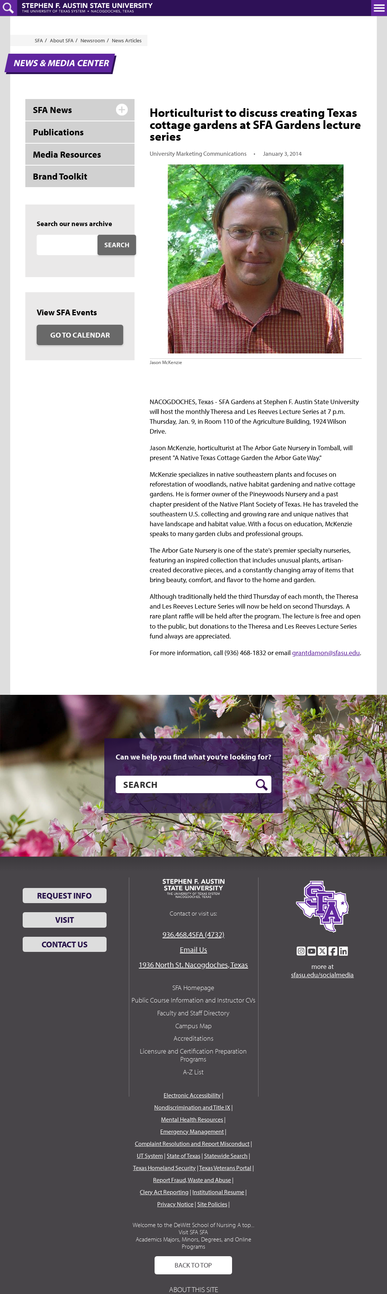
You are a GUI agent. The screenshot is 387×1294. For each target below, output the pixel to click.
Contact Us (65, 944)
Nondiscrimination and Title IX (192, 1107)
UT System (150, 1155)
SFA (39, 40)
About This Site (193, 1289)
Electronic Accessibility (192, 1095)
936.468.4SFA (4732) (193, 934)
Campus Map (193, 1025)
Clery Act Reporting (164, 1192)
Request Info (64, 895)
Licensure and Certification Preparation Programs (193, 1055)
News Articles (127, 40)
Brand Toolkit (60, 176)
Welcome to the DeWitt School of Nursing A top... (193, 1225)
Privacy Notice (175, 1204)
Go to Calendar (80, 334)
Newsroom (92, 40)
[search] (193, 784)
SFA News (52, 109)
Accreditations (193, 1038)
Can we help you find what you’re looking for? (193, 756)
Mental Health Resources (192, 1119)
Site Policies (212, 1204)
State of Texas (183, 1155)
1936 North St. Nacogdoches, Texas (193, 964)
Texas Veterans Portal (225, 1168)
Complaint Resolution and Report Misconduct (192, 1143)
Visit (64, 919)
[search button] (262, 785)
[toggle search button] (8, 8)
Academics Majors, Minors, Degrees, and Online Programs (193, 1242)
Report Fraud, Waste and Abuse (192, 1180)
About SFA (62, 40)
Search (116, 244)
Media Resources (67, 154)
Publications (58, 132)
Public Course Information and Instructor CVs (193, 1000)
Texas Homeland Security (164, 1168)
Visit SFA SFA (193, 1232)
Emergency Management (192, 1131)
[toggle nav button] (379, 8)
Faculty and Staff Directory (193, 1013)
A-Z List (193, 1072)
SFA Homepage (193, 987)
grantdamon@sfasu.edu (326, 652)
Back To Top (193, 1265)
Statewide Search (226, 1155)
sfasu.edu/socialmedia (322, 975)
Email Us (193, 949)
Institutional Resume (218, 1192)
